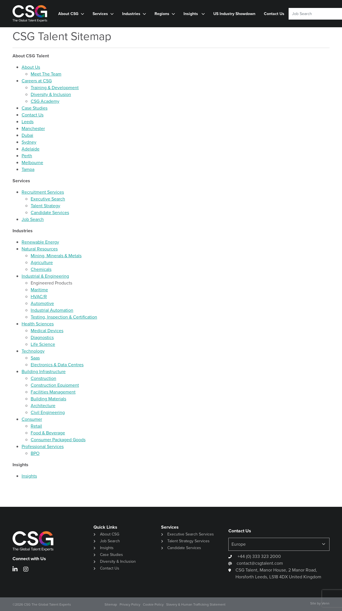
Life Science (43, 344)
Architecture (43, 405)
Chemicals (41, 269)
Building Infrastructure (44, 371)
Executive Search (48, 199)
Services (100, 14)
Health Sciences (38, 324)
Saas (35, 358)
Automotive (42, 303)
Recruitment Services (43, 192)
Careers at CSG (37, 81)
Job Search (33, 219)
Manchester (33, 128)
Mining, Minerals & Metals (56, 255)
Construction (43, 378)
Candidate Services (50, 212)
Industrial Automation (52, 310)
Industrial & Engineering (45, 276)
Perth (27, 155)
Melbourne (32, 162)
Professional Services (43, 446)
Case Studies (34, 108)
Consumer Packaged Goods (58, 439)
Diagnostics (42, 337)
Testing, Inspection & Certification (64, 317)
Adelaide (30, 149)
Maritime (39, 289)
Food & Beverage (48, 433)
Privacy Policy (130, 604)
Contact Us (274, 14)
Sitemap (111, 604)
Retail (36, 426)
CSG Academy (45, 101)
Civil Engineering (48, 412)
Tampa (28, 169)
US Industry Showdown (234, 14)
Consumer (32, 419)
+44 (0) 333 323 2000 (258, 556)
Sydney (29, 142)
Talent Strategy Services (188, 541)
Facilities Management (53, 392)
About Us (31, 67)
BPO (35, 453)
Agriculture (42, 262)
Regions (162, 14)
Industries (131, 14)
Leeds (28, 121)
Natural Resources (40, 249)
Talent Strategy (45, 205)
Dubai (27, 135)
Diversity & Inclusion (51, 94)
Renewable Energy (40, 242)
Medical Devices (47, 330)
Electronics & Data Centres (57, 364)
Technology (33, 351)
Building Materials (48, 399)
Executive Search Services (190, 534)
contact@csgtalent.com (260, 563)
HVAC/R (39, 296)
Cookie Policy (153, 604)
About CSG (68, 14)
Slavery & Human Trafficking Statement (196, 604)
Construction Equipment (55, 385)
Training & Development (55, 87)
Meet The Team (46, 74)
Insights (191, 14)
